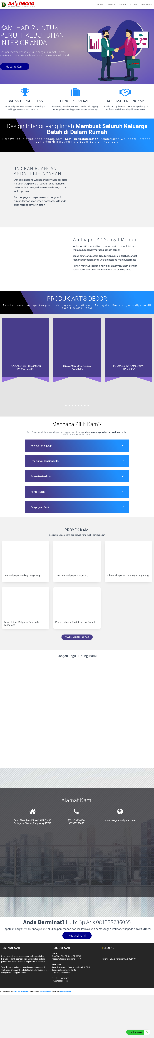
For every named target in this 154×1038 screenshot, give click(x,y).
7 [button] (85, 405)
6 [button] (81, 405)
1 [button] (66, 405)
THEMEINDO (45, 992)
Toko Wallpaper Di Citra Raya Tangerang (128, 575)
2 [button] (69, 405)
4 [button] (75, 405)
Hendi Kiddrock (65, 992)
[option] (25, 347)
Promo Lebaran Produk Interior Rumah (75, 622)
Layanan (111, 5)
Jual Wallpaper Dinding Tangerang (22, 575)
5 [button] (78, 405)
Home (100, 5)
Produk (122, 5)
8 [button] (88, 405)
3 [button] (72, 405)
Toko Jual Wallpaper (21, 992)
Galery (133, 5)
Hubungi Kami (17, 67)
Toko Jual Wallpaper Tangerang (71, 575)
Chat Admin (146, 5)
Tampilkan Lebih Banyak (77, 637)
